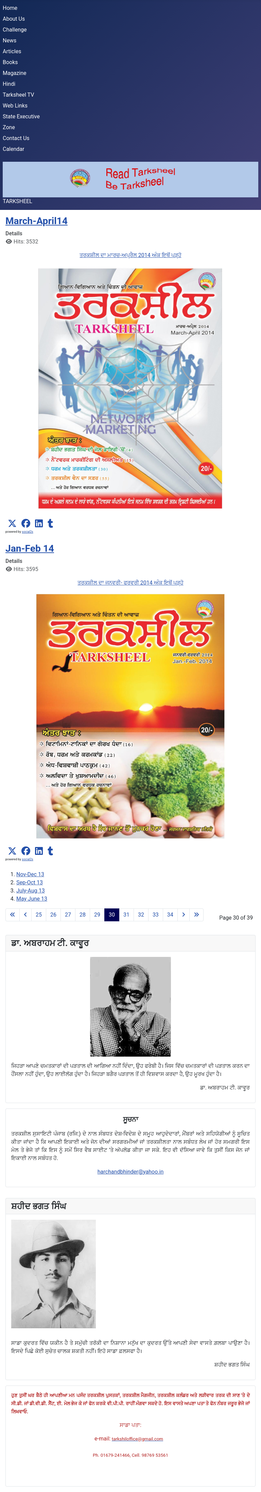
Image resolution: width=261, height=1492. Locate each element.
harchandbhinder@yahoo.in (131, 1172)
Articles (12, 51)
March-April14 (36, 221)
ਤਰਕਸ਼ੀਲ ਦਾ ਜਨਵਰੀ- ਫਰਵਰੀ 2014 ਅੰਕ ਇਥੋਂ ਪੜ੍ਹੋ (130, 583)
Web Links (15, 105)
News (9, 40)
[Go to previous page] (25, 914)
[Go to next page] (183, 914)
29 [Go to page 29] (97, 914)
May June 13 (31, 899)
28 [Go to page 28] (83, 914)
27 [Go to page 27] (68, 914)
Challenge (15, 29)
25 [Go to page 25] (39, 914)
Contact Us (16, 138)
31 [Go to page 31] (126, 914)
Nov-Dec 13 (30, 874)
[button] (12, 523)
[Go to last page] (196, 914)
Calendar (13, 149)
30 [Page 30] (112, 914)
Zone (9, 127)
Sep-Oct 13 (29, 882)
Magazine (15, 73)
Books (10, 62)
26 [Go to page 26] (53, 914)
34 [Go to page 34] (170, 914)
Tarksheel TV (18, 95)
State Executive (21, 116)
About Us (14, 19)
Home (10, 8)
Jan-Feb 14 (29, 548)
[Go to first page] (12, 914)
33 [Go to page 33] (156, 914)
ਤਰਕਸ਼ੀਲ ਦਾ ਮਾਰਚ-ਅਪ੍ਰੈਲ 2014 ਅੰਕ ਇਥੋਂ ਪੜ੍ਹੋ (130, 255)
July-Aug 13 (30, 890)
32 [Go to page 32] (141, 914)
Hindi (9, 84)
